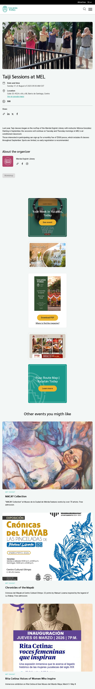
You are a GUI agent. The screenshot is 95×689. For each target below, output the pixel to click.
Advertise (82, 2)
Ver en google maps (15, 96)
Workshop (8, 175)
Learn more (47, 388)
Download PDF (47, 317)
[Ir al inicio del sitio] (9, 11)
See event (47, 222)
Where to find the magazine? (47, 323)
